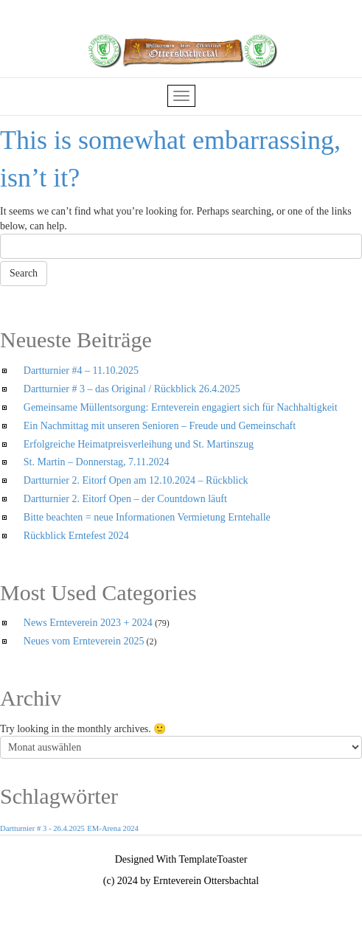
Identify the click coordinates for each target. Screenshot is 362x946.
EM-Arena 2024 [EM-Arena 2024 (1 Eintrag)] (113, 828)
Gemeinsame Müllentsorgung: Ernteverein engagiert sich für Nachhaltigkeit (181, 407)
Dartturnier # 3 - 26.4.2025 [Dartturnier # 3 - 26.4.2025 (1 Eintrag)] (42, 828)
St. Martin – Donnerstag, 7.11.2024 (97, 461)
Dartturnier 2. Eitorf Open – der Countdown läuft (125, 498)
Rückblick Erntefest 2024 (76, 535)
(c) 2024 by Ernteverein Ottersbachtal (181, 880)
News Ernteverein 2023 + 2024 (88, 622)
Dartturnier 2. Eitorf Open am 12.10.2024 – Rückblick (136, 480)
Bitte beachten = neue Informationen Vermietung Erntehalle (147, 517)
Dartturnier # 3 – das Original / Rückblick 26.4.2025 (132, 388)
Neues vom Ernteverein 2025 (84, 641)
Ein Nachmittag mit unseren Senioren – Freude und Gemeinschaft (160, 425)
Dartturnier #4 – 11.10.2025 (81, 370)
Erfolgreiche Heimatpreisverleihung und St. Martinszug (139, 444)
